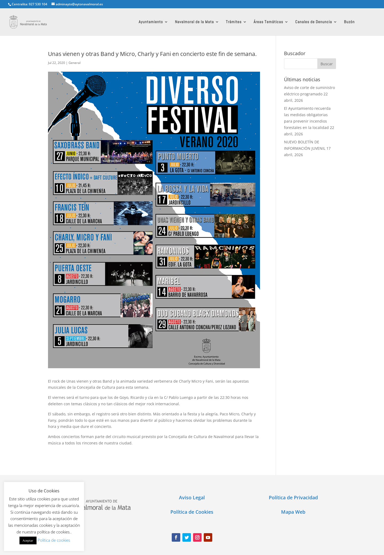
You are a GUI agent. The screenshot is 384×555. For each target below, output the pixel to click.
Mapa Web (293, 512)
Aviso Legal (192, 497)
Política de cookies (54, 540)
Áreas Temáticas (268, 22)
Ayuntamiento (151, 22)
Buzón (349, 22)
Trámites (234, 22)
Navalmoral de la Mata (194, 22)
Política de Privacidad (293, 497)
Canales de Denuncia (313, 22)
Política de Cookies (191, 512)
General (75, 62)
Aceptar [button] (28, 540)
